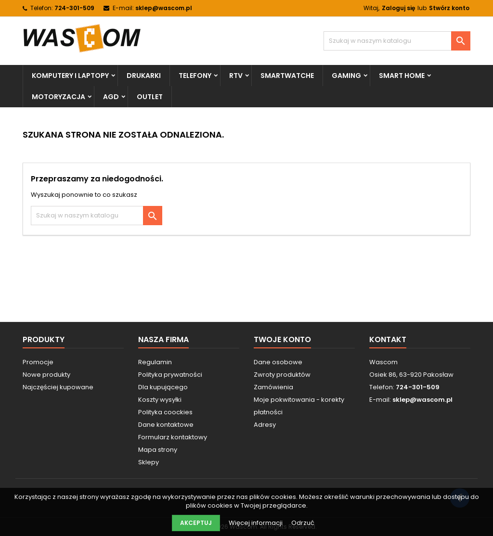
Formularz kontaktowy (172, 437)
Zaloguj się (398, 8)
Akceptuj (196, 523)
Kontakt (387, 339)
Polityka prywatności (170, 374)
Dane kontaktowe (166, 424)
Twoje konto (282, 339)
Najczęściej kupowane (58, 387)
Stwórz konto (449, 8)
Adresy (265, 424)
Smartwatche (287, 75)
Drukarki (144, 75)
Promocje (38, 362)
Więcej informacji (256, 522)
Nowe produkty (46, 374)
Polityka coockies (165, 412)
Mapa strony (157, 449)
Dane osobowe (278, 362)
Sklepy (148, 462)
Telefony (195, 75)
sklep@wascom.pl (163, 8)
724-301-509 (74, 8)
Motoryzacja (58, 97)
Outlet (150, 97)
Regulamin (155, 362)
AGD (111, 97)
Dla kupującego (163, 387)
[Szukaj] (397, 41)
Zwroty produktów (282, 374)
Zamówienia (273, 387)
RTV (236, 75)
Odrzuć (302, 522)
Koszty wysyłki (160, 399)
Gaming (346, 75)
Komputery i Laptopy (70, 75)
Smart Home (402, 75)
